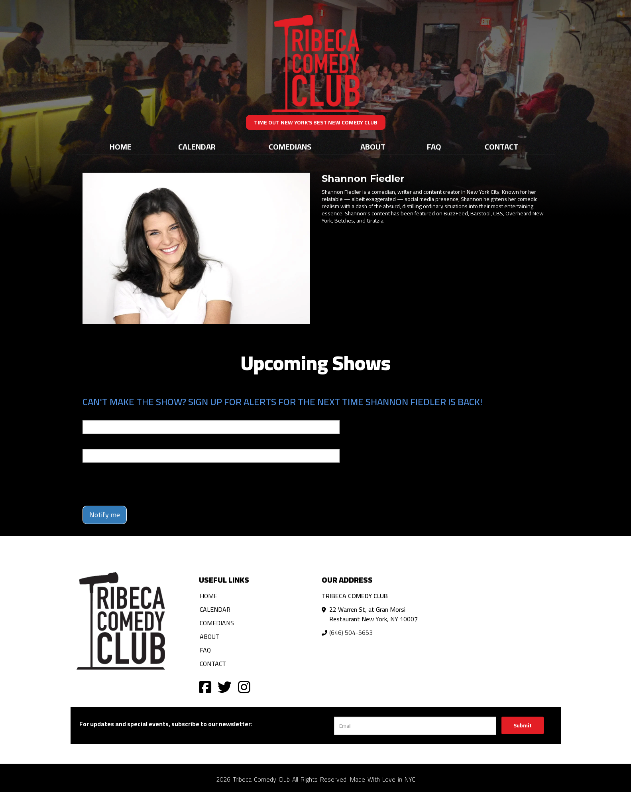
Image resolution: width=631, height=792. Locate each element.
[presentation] (143, 484)
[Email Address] (415, 726)
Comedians (290, 146)
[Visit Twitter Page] (225, 686)
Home (121, 146)
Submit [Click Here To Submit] (522, 725)
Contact (501, 146)
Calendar (197, 146)
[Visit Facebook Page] (205, 686)
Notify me (104, 514)
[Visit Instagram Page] (244, 686)
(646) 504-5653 (351, 632)
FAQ (434, 146)
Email (90, 414)
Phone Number (102, 443)
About (372, 146)
